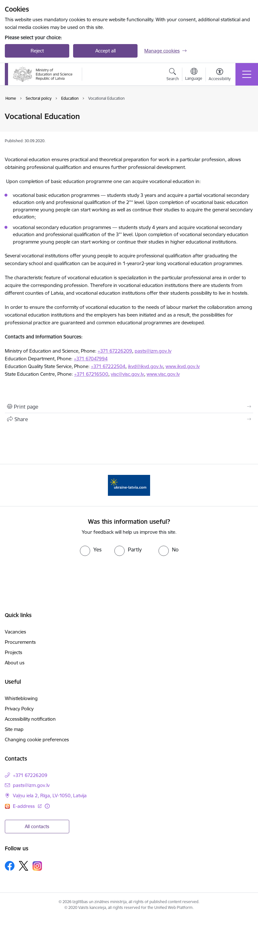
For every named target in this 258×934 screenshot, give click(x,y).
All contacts (37, 826)
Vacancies (15, 632)
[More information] (47, 806)
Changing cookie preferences (37, 739)
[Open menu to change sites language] (193, 75)
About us (14, 663)
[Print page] (129, 407)
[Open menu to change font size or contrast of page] (219, 75)
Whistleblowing (21, 698)
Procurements (20, 642)
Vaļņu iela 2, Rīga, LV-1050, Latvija (50, 795)
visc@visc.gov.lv (127, 374)
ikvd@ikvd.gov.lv (145, 366)
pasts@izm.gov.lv (153, 351)
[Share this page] (129, 419)
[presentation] (129, 574)
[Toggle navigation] (246, 74)
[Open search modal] (172, 75)
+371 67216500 (91, 374)
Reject (37, 51)
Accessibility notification (30, 719)
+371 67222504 (108, 366)
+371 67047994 (91, 359)
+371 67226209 (115, 351)
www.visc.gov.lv (163, 374)
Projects (13, 652)
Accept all (105, 51)
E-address (24, 806)
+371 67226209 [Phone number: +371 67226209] (30, 775)
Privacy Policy (19, 709)
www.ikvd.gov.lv (183, 366)
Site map (14, 729)
